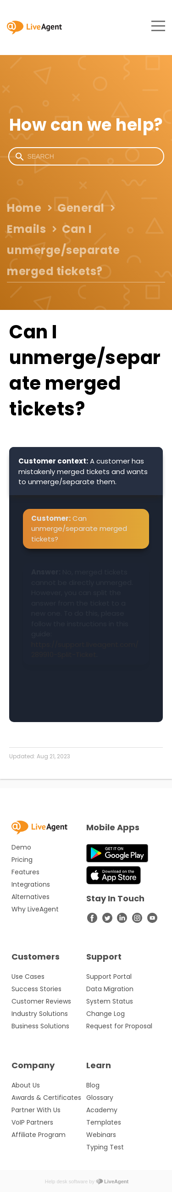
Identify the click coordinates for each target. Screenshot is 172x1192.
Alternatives (30, 896)
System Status (109, 1001)
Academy (101, 1110)
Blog (93, 1085)
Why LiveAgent (35, 909)
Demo (21, 847)
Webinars (101, 1134)
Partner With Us (36, 1110)
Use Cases (27, 976)
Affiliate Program (38, 1134)
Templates (103, 1122)
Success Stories (36, 988)
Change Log (105, 1013)
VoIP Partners (32, 1122)
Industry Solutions (39, 1013)
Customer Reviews (41, 1001)
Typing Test (105, 1147)
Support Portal (109, 976)
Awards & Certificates (46, 1097)
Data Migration (109, 988)
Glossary (99, 1097)
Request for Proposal (119, 1026)
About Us (25, 1085)
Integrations (30, 884)
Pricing (22, 859)
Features (25, 872)
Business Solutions (40, 1026)
